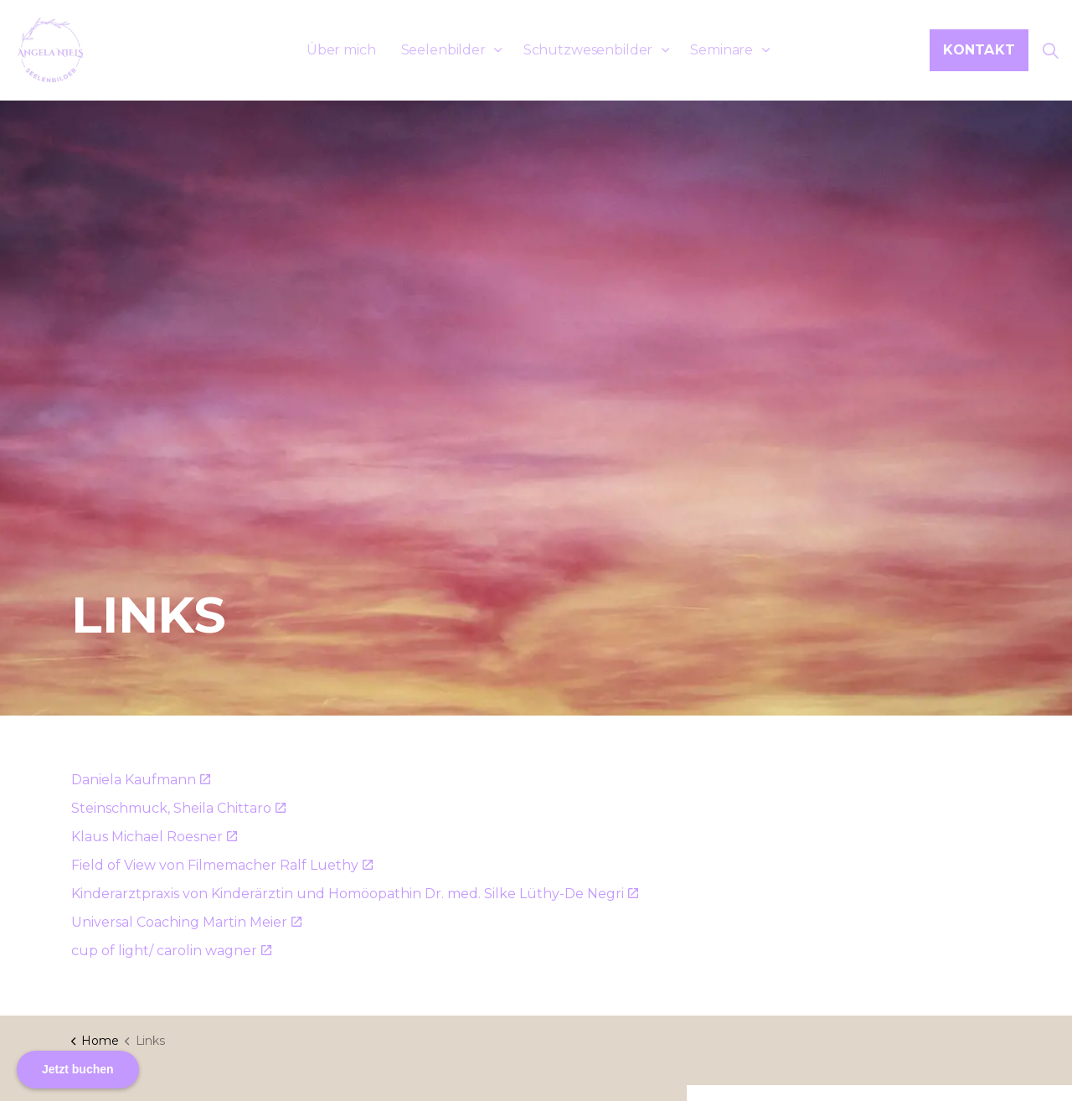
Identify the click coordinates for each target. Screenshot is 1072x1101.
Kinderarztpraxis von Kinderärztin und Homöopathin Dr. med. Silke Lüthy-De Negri (354, 894)
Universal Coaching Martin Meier (186, 922)
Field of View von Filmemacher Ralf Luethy (222, 865)
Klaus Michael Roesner (154, 837)
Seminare (721, 50)
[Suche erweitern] (1050, 50)
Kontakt (979, 50)
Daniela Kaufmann (140, 780)
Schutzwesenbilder (587, 50)
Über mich (341, 50)
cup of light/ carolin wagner (171, 951)
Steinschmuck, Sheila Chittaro (178, 808)
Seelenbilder (443, 50)
